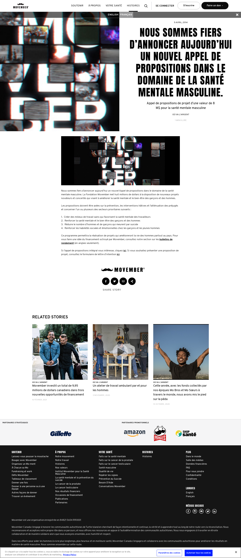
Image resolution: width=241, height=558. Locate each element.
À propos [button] (94, 6)
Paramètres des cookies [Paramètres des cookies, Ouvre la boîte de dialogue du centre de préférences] (169, 553)
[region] (120, 552)
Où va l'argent (180, 114)
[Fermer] (236, 552)
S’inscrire (188, 5)
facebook (188, 511)
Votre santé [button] (114, 6)
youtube (201, 511)
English (113, 15)
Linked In (214, 511)
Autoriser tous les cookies (198, 553)
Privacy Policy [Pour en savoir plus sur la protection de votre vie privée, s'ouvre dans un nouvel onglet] (69, 555)
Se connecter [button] (165, 6)
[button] (147, 6)
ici (124, 250)
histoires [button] (133, 6)
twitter (208, 511)
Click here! (194, 511)
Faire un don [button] (215, 7)
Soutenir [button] (77, 6)
